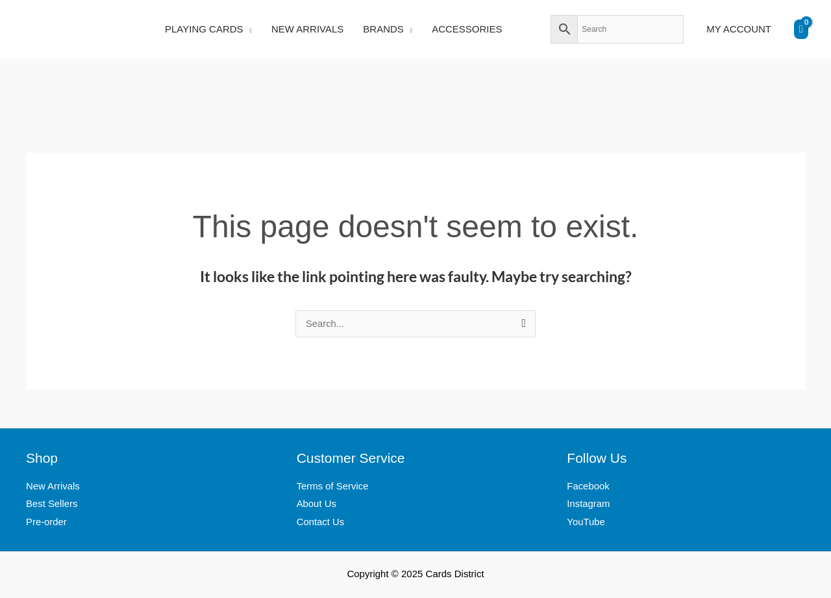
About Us (317, 505)
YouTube (586, 523)
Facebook (588, 487)
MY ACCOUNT (738, 28)
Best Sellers (52, 505)
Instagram (588, 505)
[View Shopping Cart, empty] (801, 29)
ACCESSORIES (467, 28)
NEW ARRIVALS (307, 28)
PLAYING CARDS (204, 28)
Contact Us (321, 523)
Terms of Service (333, 487)
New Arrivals (53, 487)
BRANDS (383, 28)
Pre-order (46, 523)
